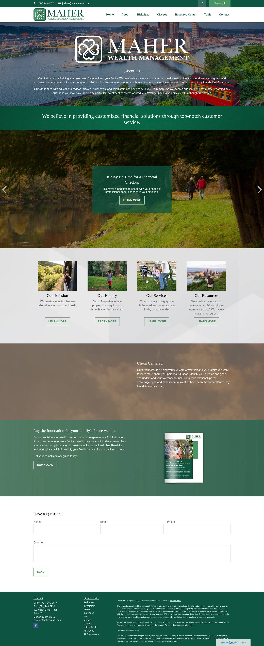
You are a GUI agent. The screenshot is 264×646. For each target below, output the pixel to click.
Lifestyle (88, 623)
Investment (89, 606)
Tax (85, 616)
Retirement (89, 602)
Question (39, 542)
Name (37, 521)
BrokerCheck (175, 601)
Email (103, 521)
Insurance (89, 613)
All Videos (89, 630)
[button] (110, 15)
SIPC (193, 638)
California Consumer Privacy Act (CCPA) (201, 622)
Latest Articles (91, 627)
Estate (87, 609)
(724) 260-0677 (44, 3)
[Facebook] (202, 3)
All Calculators (91, 634)
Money (87, 620)
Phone (171, 521)
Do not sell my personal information (179, 625)
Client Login (220, 3)
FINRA (187, 638)
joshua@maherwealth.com (74, 3)
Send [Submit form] (40, 571)
